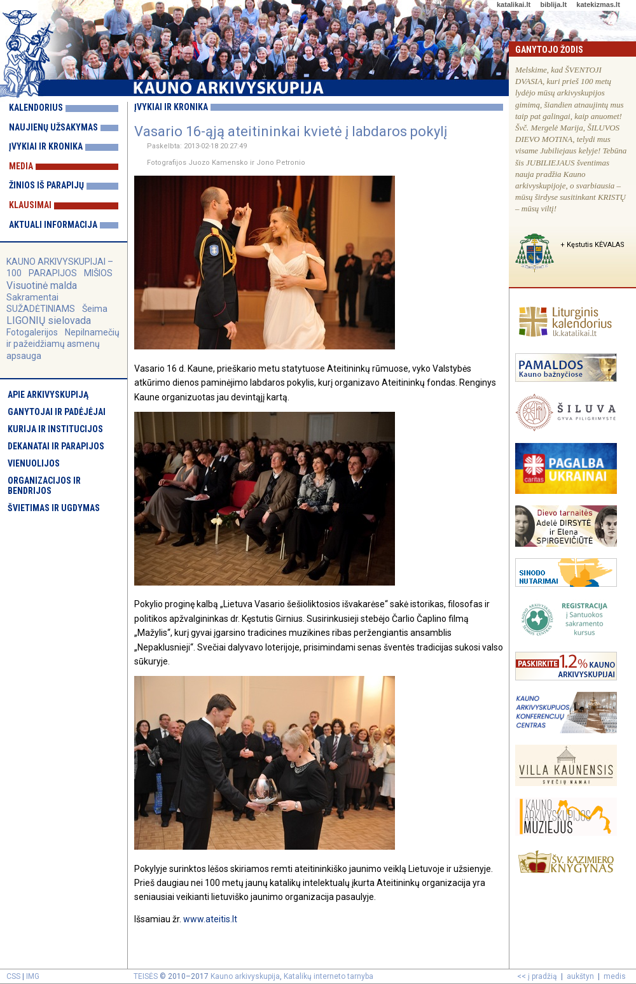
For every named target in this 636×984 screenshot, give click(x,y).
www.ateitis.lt (210, 919)
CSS (13, 976)
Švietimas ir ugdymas (54, 508)
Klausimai (30, 205)
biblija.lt (553, 4)
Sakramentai (32, 297)
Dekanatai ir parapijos (56, 446)
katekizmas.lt (597, 4)
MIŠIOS (98, 273)
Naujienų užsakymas (53, 127)
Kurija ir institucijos (55, 429)
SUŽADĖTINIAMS (40, 309)
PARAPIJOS (53, 273)
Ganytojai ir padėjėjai (57, 412)
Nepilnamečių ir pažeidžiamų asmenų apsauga (63, 343)
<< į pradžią (537, 976)
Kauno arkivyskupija (245, 976)
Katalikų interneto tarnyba (328, 976)
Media (21, 166)
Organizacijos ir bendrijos (44, 485)
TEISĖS (146, 976)
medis (615, 976)
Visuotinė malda (41, 285)
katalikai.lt (513, 4)
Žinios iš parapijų (46, 185)
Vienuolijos (34, 463)
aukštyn (580, 976)
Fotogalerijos (32, 332)
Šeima (94, 309)
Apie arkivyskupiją (48, 395)
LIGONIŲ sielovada (48, 320)
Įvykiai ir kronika (46, 146)
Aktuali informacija (53, 225)
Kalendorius (36, 107)
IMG (32, 976)
